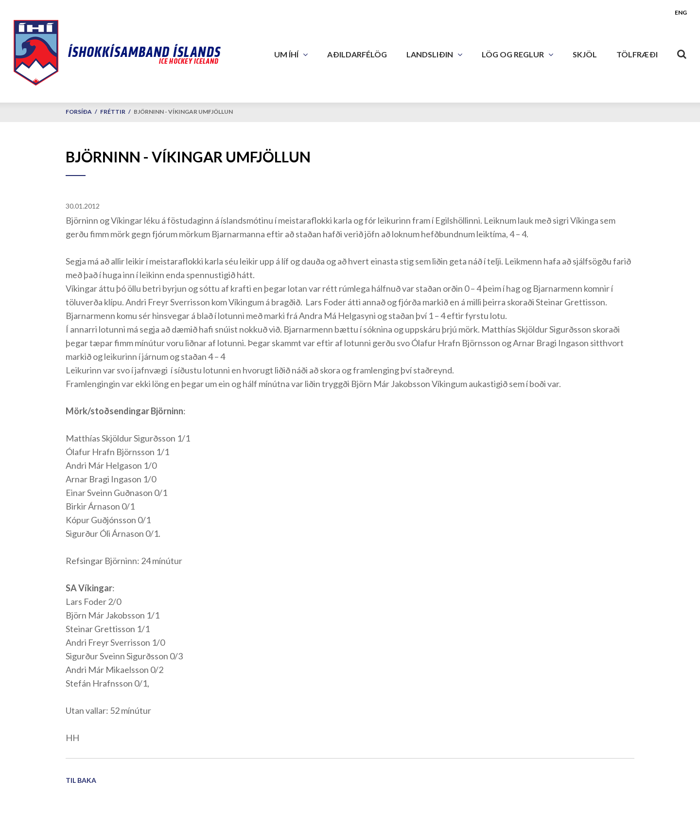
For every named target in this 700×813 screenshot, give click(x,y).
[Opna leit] (682, 52)
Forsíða (79, 111)
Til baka (81, 780)
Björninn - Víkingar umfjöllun (183, 111)
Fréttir (112, 111)
